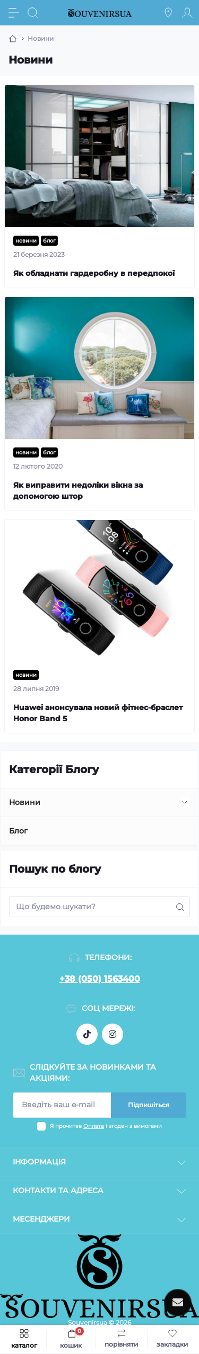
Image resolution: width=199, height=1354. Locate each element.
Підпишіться (148, 1105)
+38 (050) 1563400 (99, 979)
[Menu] (13, 12)
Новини (24, 802)
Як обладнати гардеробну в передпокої (94, 273)
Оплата (93, 1126)
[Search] (33, 12)
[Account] (187, 12)
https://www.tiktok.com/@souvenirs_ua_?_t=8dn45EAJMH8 (87, 1034)
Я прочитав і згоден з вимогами (106, 1126)
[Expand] (184, 802)
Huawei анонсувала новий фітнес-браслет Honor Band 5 (98, 713)
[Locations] (168, 12)
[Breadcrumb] (12, 38)
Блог (18, 831)
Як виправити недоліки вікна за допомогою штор (78, 490)
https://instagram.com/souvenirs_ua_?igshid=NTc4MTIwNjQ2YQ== (112, 1034)
